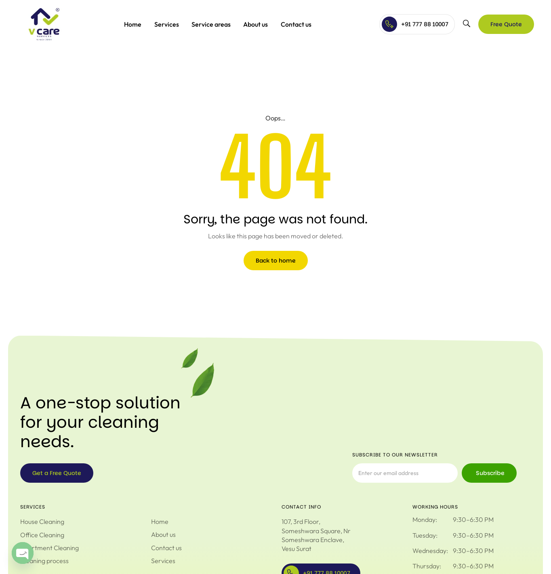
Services (166, 24)
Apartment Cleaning (49, 548)
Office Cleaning (42, 535)
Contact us (296, 24)
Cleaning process (44, 561)
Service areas (211, 24)
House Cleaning (42, 521)
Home (132, 24)
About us (255, 24)
